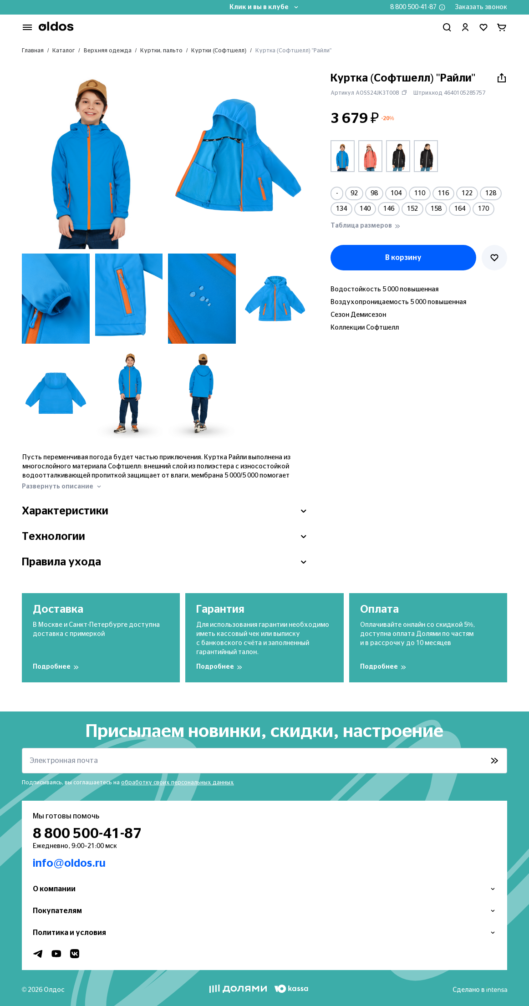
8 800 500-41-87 (413, 7)
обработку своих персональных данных (177, 782)
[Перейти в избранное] (483, 27)
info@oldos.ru (69, 863)
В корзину (403, 257)
